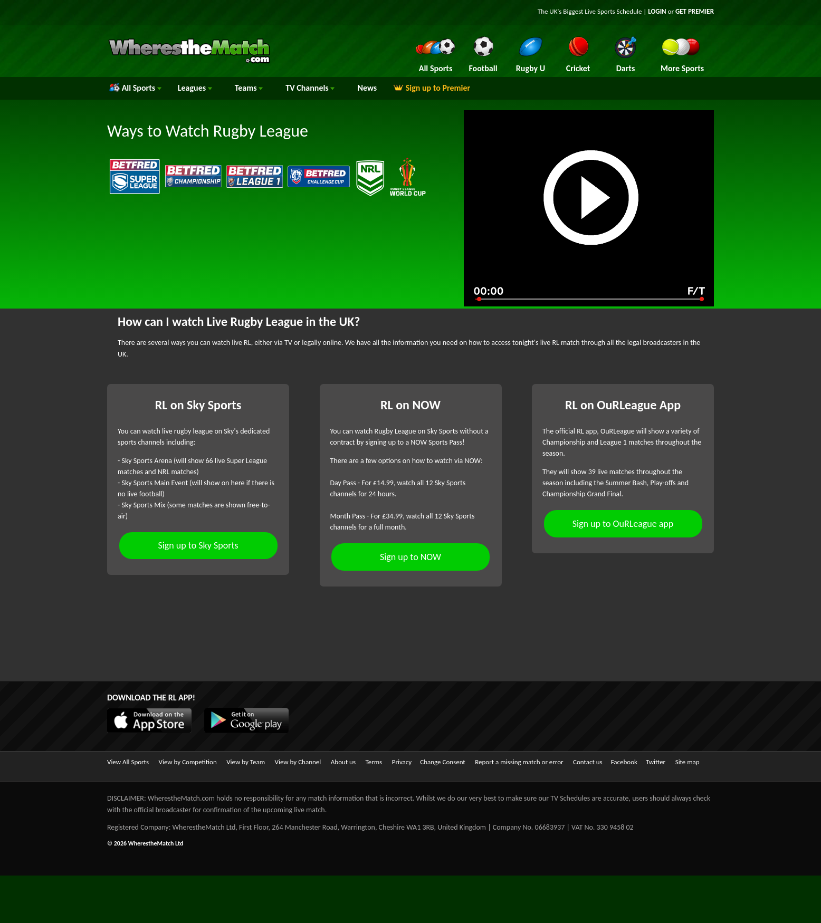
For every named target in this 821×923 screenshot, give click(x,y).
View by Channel (298, 762)
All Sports (135, 88)
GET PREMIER (694, 11)
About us (343, 762)
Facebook (624, 762)
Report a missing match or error (519, 762)
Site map (687, 762)
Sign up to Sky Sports (198, 545)
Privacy (402, 762)
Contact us (588, 762)
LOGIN (657, 11)
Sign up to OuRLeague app (623, 524)
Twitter (655, 762)
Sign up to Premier (431, 88)
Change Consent (442, 762)
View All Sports (128, 762)
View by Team (245, 762)
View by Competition (188, 762)
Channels (310, 88)
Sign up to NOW (410, 557)
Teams (249, 88)
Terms (374, 762)
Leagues (195, 88)
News (367, 88)
